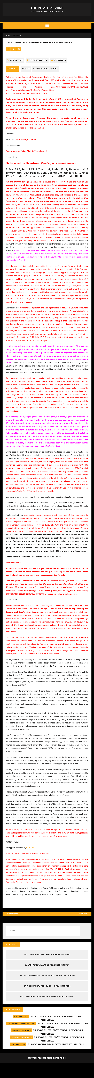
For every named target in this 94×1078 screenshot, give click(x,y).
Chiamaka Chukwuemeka (21, 1052)
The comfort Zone (39, 70)
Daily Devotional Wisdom (47, 79)
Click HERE (31, 860)
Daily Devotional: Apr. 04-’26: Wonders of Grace (47, 969)
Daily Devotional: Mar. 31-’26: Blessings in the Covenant (47, 1011)
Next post (82, 927)
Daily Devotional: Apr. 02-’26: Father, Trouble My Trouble (47, 990)
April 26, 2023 (17, 70)
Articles (27, 79)
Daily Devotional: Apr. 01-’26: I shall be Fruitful (47, 1000)
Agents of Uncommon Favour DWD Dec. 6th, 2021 (57, 1059)
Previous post (14, 927)
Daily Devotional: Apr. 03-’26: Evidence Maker (47, 979)
